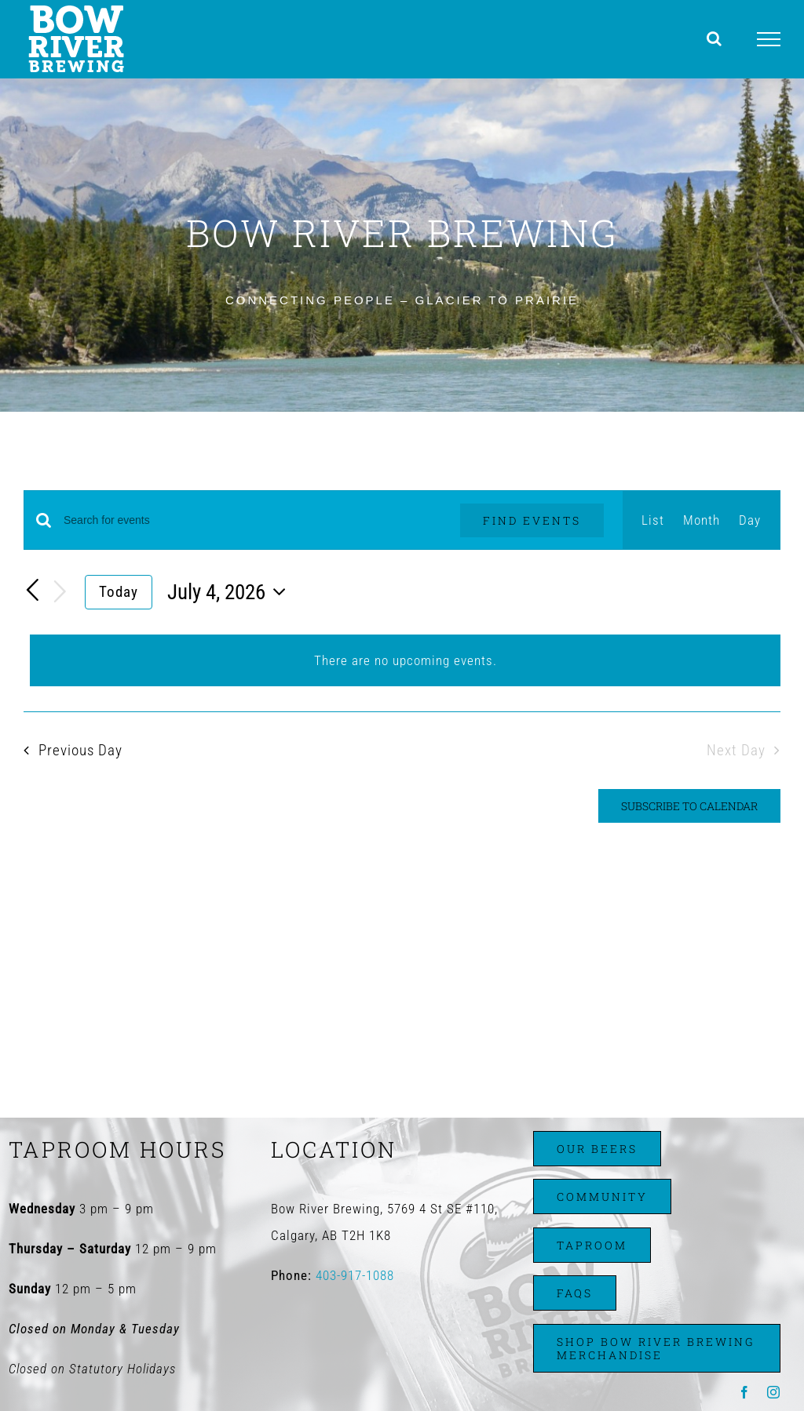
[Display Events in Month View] (701, 520)
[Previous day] (33, 590)
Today (118, 592)
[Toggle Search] (714, 38)
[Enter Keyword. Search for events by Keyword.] (252, 520)
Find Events (532, 520)
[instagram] (773, 1392)
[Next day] (60, 592)
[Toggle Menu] (769, 39)
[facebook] (744, 1392)
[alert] (405, 660)
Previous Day (80, 750)
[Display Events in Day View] (750, 520)
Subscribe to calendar (689, 806)
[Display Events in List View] (652, 520)
